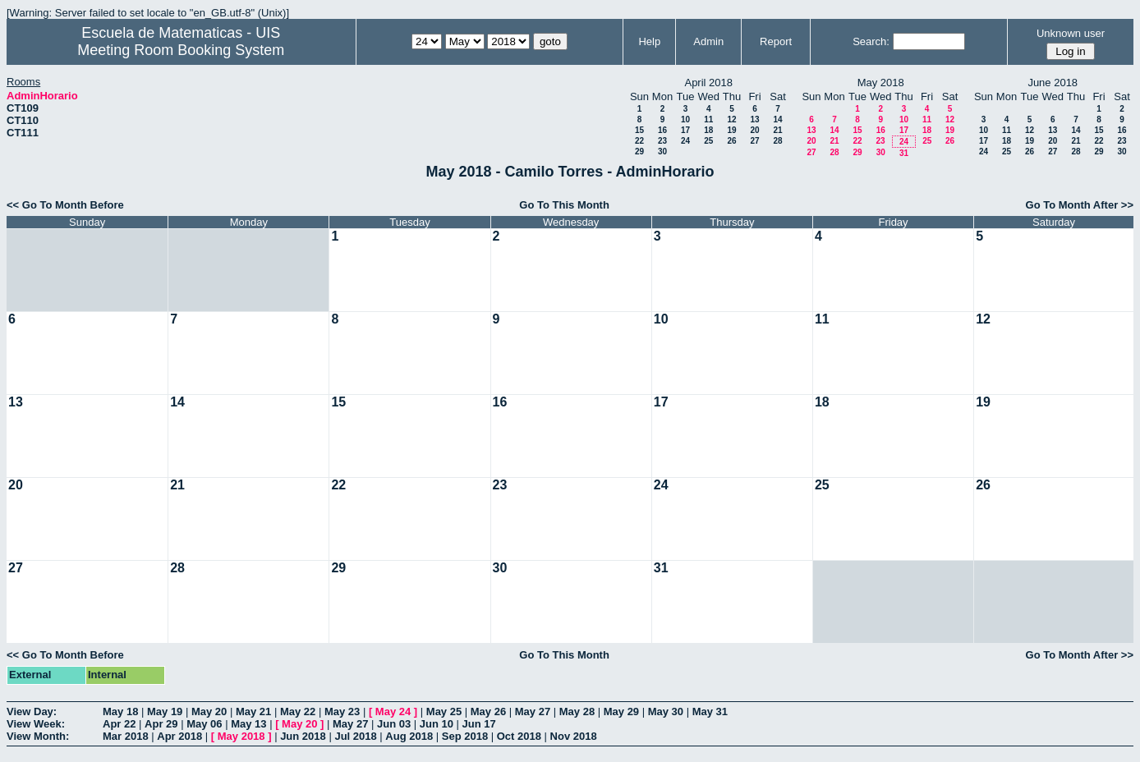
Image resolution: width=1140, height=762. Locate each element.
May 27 (532, 711)
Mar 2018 (126, 736)
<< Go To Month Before (65, 205)
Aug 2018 (409, 736)
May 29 (621, 711)
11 (708, 119)
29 (639, 151)
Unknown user (1071, 33)
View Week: (36, 724)
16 (662, 130)
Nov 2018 (573, 736)
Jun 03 (394, 724)
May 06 (204, 724)
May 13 (248, 724)
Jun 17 (479, 724)
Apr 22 (119, 724)
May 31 (710, 711)
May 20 (209, 711)
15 (639, 130)
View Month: (38, 736)
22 (639, 140)
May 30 (665, 711)
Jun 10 (436, 724)
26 (731, 140)
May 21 (253, 711)
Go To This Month (564, 205)
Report (776, 41)
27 (754, 140)
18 (708, 130)
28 (777, 140)
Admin (708, 41)
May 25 (444, 711)
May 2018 (241, 736)
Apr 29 (161, 724)
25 (708, 140)
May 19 (164, 711)
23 (662, 140)
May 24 (393, 711)
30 (662, 151)
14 (777, 119)
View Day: (32, 711)
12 (731, 119)
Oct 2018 (519, 736)
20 (754, 130)
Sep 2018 (465, 736)
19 (731, 130)
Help (649, 41)
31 (903, 153)
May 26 (488, 711)
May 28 (577, 711)
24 (685, 140)
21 (777, 130)
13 (754, 119)
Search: (871, 41)
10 (685, 119)
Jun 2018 (303, 736)
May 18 (120, 711)
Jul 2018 (355, 736)
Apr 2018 (179, 736)
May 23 (342, 711)
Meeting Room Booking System (180, 50)
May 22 (297, 711)
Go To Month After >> (1079, 205)
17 (685, 130)
